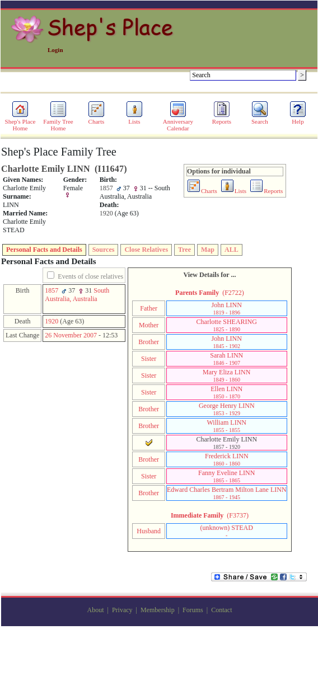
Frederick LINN (227, 459)
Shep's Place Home (20, 121)
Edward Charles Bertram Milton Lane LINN (227, 493)
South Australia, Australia (77, 295)
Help (298, 118)
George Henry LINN (227, 409)
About (95, 610)
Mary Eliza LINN (226, 375)
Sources (103, 249)
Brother (148, 342)
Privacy (122, 610)
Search (260, 118)
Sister (148, 359)
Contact (221, 610)
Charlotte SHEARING (227, 325)
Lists (134, 118)
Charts (96, 118)
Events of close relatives (90, 276)
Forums (193, 610)
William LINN (227, 426)
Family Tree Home (58, 121)
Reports (221, 118)
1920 (51, 321)
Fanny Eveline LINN (226, 476)
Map (207, 249)
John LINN (227, 308)
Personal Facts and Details (44, 249)
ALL (231, 249)
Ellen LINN (226, 392)
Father (148, 308)
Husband (148, 531)
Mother (148, 325)
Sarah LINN (226, 358)
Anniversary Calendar (178, 121)
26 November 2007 (71, 335)
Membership (158, 610)
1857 (51, 290)
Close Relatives (146, 249)
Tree (184, 249)
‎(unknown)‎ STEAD (226, 531)
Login (55, 49)
